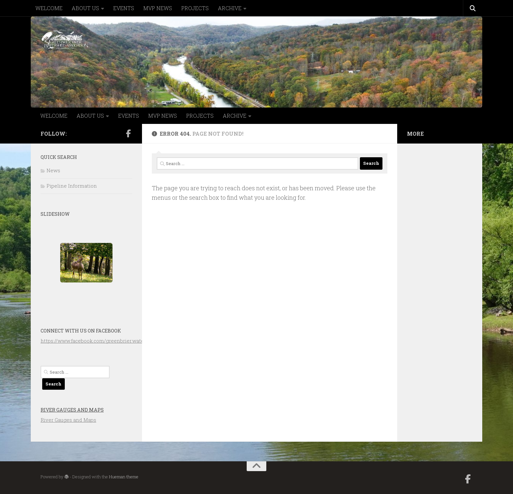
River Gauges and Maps (72, 410)
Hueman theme (123, 477)
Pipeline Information (71, 185)
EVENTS (123, 8)
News (53, 170)
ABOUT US (85, 8)
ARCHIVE (229, 8)
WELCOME (48, 8)
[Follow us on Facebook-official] (128, 133)
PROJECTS (195, 8)
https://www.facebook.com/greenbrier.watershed (99, 340)
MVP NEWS (157, 8)
